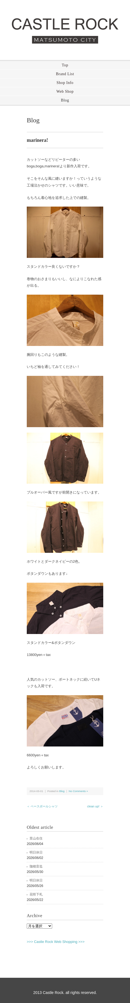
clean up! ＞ (95, 806)
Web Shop (64, 91)
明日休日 (36, 852)
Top (65, 65)
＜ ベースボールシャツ (42, 806)
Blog (65, 100)
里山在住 (36, 838)
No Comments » (78, 791)
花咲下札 (36, 894)
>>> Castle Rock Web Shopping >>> (56, 942)
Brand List (65, 74)
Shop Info (65, 83)
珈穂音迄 (36, 866)
